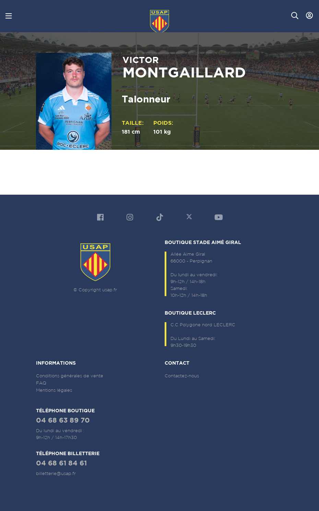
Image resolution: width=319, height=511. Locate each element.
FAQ (41, 383)
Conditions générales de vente (69, 375)
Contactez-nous (182, 375)
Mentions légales (54, 390)
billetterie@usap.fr (56, 473)
